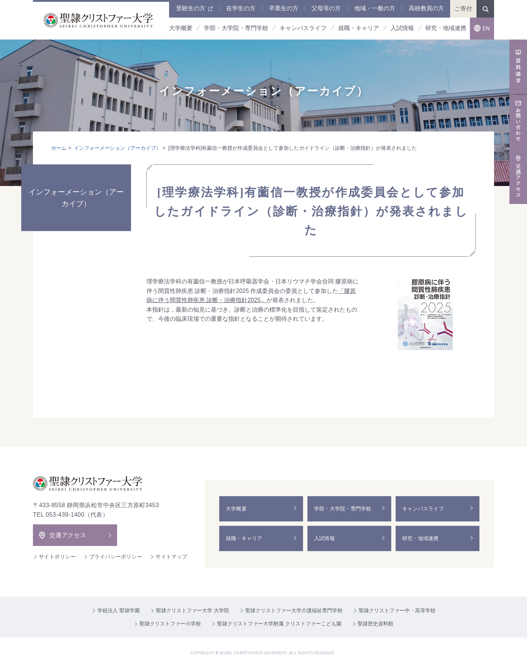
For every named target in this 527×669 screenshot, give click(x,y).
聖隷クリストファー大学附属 (279, 624)
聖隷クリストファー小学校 (170, 624)
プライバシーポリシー (115, 557)
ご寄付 (463, 8)
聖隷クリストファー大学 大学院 (192, 610)
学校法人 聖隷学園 (118, 610)
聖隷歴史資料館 (375, 624)
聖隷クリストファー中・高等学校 (397, 610)
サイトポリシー (57, 557)
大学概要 (236, 509)
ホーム (59, 148)
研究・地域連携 (421, 538)
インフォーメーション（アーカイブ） (117, 148)
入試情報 (324, 538)
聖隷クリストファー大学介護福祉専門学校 (294, 610)
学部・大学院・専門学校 (343, 509)
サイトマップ (171, 557)
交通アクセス (67, 535)
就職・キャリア (244, 538)
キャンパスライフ (423, 509)
